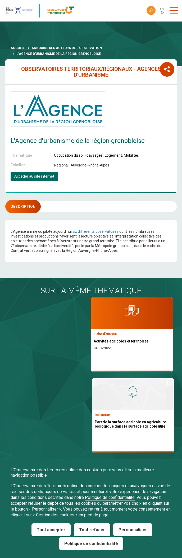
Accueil (18, 48)
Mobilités (131, 155)
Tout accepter (51, 529)
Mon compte (162, 11)
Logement (113, 155)
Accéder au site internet (34, 176)
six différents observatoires (95, 231)
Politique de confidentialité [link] (91, 543)
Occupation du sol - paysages (78, 155)
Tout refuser (92, 529)
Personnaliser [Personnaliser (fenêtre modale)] (133, 529)
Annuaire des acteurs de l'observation (66, 48)
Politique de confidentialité (110, 497)
